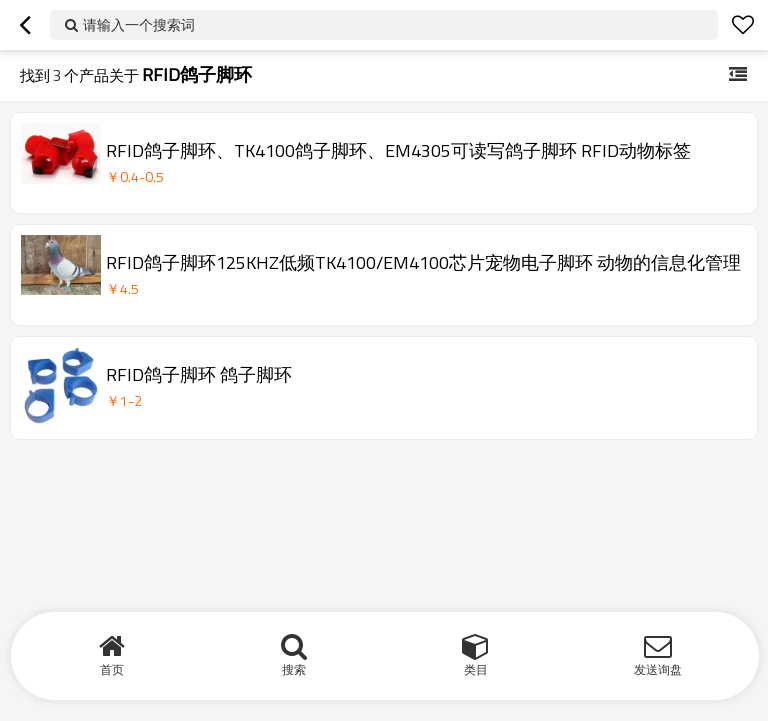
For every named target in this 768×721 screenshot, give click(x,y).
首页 (112, 669)
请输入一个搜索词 (139, 24)
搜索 (294, 669)
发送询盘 (658, 669)
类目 (476, 669)
